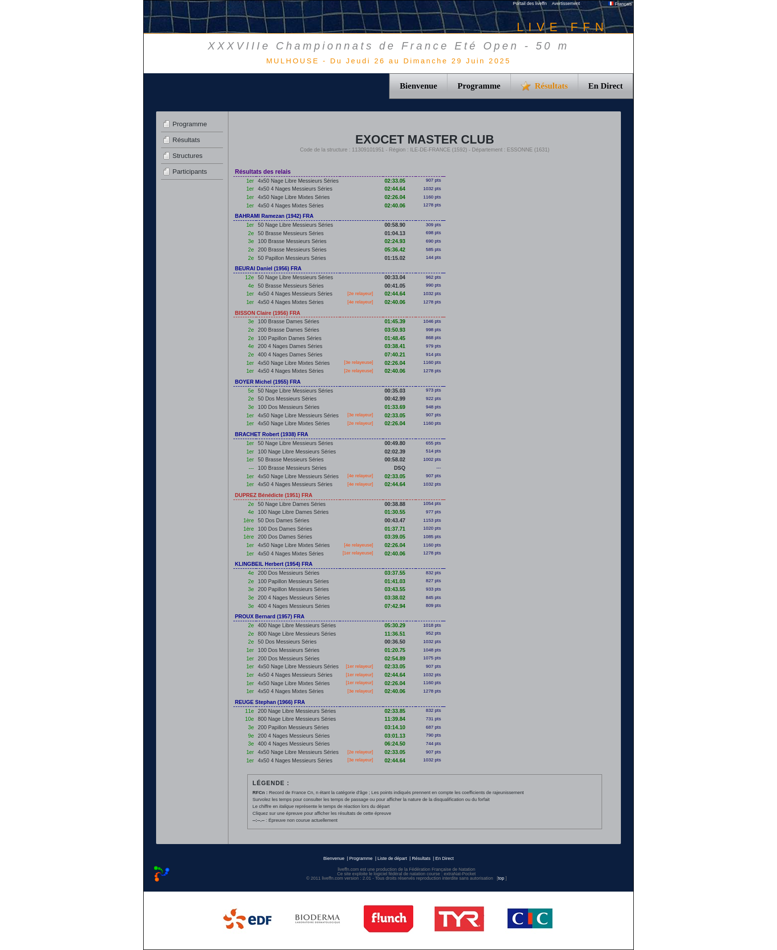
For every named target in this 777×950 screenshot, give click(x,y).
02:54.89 (395, 658)
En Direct (605, 86)
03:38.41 (395, 346)
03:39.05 (395, 537)
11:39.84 (395, 719)
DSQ (399, 468)
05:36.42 (395, 249)
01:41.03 (395, 581)
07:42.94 (395, 606)
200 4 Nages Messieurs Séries (294, 597)
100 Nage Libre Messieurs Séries (297, 451)
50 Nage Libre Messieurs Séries (295, 225)
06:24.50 (395, 744)
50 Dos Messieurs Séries (287, 398)
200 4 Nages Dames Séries (290, 346)
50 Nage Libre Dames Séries (292, 504)
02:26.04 (395, 197)
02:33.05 (395, 181)
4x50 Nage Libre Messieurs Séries (298, 181)
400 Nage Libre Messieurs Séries (297, 625)
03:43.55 (395, 589)
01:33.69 (395, 407)
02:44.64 (395, 189)
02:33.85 (395, 711)
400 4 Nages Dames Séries (290, 354)
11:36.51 (395, 634)
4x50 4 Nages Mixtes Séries (291, 205)
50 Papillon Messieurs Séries (292, 258)
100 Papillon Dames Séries (290, 338)
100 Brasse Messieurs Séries (292, 241)
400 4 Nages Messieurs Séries (294, 606)
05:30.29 (395, 625)
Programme (478, 86)
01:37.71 (395, 529)
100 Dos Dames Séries (285, 529)
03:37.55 (395, 573)
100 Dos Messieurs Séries (288, 407)
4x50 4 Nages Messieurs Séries (295, 189)
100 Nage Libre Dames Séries (293, 512)
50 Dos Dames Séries (283, 520)
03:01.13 (395, 736)
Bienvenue (419, 86)
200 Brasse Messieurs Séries (292, 249)
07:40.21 (395, 354)
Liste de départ (392, 858)
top (501, 878)
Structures (187, 155)
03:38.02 (395, 597)
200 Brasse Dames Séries (288, 330)
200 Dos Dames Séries (285, 537)
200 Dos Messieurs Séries (288, 573)
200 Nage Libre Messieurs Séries (297, 711)
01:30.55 (395, 512)
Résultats (186, 140)
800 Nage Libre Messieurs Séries (297, 634)
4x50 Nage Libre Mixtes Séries (294, 197)
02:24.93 (395, 241)
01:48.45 (395, 338)
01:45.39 (395, 321)
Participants (189, 171)
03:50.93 (395, 330)
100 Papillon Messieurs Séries (293, 581)
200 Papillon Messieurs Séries (293, 589)
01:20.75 (395, 650)
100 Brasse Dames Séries (288, 321)
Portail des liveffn (530, 3)
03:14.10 (395, 727)
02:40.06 (395, 205)
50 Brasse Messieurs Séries (291, 233)
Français (620, 3)
